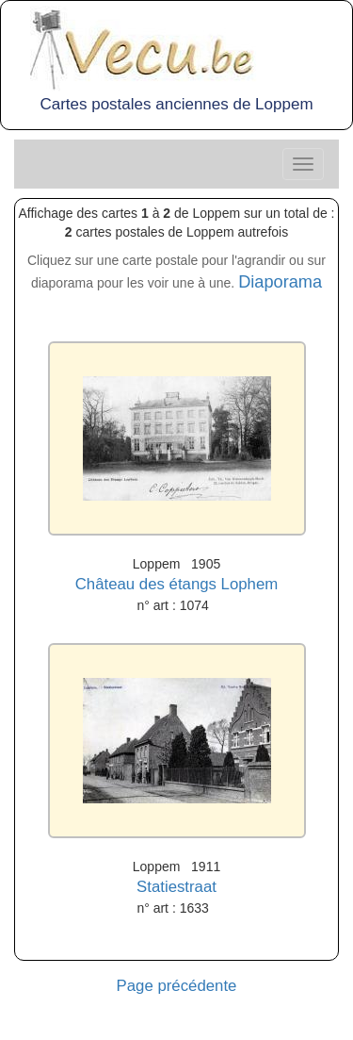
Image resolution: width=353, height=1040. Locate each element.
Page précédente (177, 986)
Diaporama (280, 281)
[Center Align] (303, 164)
